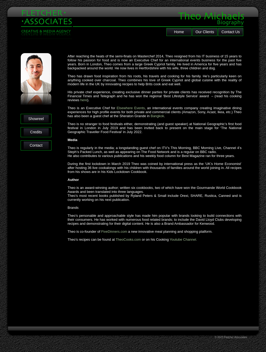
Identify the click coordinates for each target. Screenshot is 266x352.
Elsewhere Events (131, 108)
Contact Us (230, 32)
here (83, 100)
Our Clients (205, 32)
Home (179, 32)
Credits (36, 132)
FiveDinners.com (114, 232)
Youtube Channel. (183, 239)
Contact (36, 145)
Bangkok (157, 116)
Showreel (36, 119)
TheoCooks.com (128, 239)
